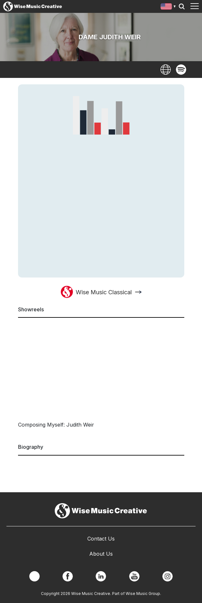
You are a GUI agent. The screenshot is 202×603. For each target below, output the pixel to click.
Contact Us (101, 538)
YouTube (134, 576)
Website (165, 69)
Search (182, 6)
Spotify (181, 69)
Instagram (167, 576)
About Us (101, 554)
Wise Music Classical (104, 292)
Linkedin (101, 576)
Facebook (68, 576)
